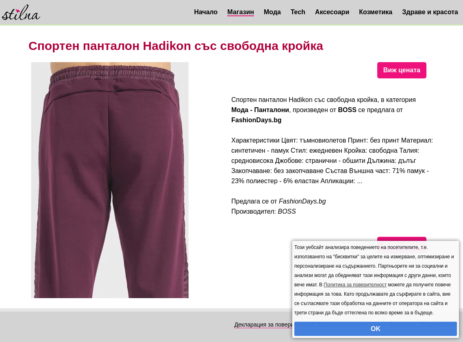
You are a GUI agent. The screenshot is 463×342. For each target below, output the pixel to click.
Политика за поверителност (355, 285)
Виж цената (401, 70)
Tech (298, 12)
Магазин (240, 12)
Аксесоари (332, 12)
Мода (272, 12)
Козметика (375, 12)
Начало (205, 12)
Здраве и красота (430, 12)
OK (375, 328)
